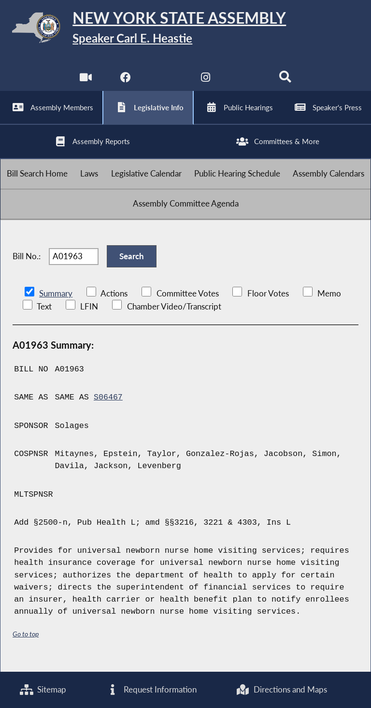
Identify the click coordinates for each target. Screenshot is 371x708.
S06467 (108, 405)
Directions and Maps (281, 690)
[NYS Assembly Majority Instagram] (205, 82)
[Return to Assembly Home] (185, 29)
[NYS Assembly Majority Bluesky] (246, 82)
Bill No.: (27, 264)
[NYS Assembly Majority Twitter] (165, 82)
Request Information (151, 690)
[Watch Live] (86, 82)
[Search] (285, 82)
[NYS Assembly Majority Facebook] (125, 82)
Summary (55, 302)
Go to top (26, 641)
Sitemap (43, 690)
